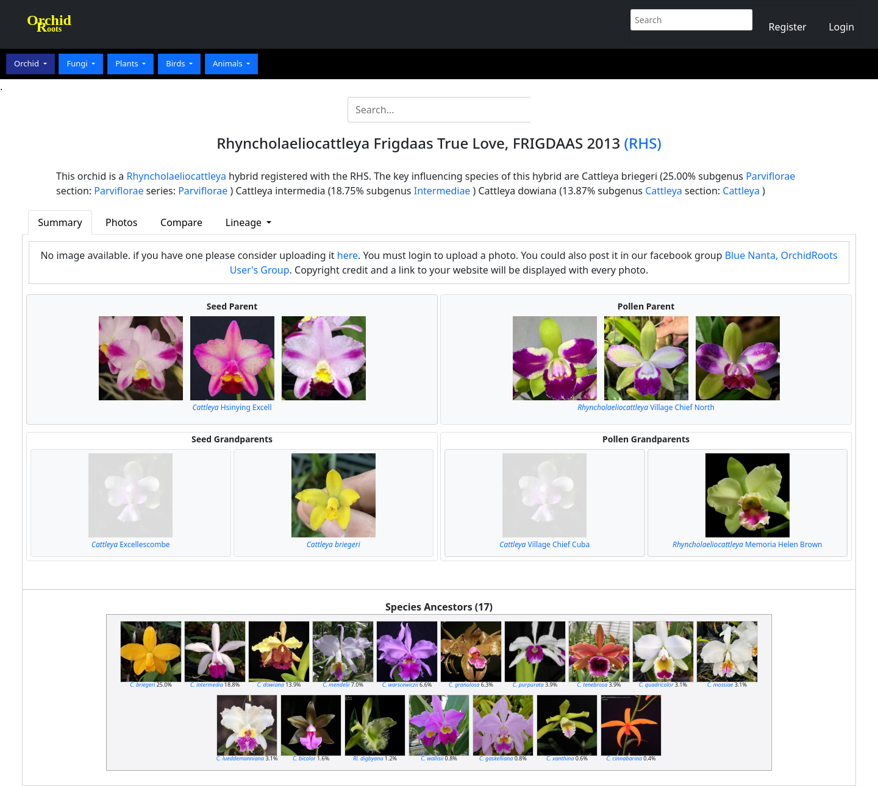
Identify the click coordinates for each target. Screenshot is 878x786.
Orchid (27, 63)
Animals (228, 63)
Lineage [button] (245, 222)
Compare (181, 222)
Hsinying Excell (232, 407)
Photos (121, 222)
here (347, 255)
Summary (60, 222)
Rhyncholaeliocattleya (176, 176)
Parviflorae (770, 176)
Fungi (78, 63)
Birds (176, 63)
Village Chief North (646, 407)
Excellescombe (130, 544)
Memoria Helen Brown (747, 544)
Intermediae (442, 190)
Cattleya (663, 190)
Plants (127, 63)
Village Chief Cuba (544, 544)
